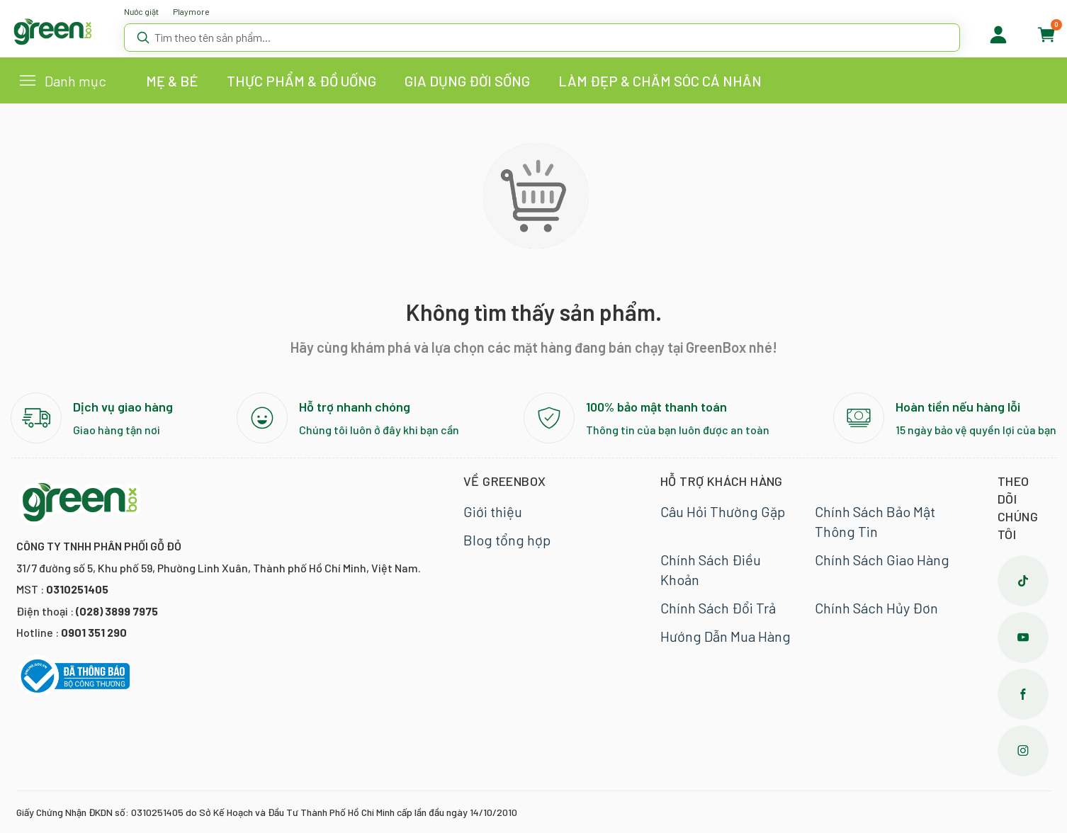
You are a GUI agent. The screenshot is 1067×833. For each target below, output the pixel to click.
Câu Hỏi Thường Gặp (722, 511)
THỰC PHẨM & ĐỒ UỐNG (301, 80)
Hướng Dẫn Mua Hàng (725, 636)
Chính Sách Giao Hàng (882, 559)
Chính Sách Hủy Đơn (876, 607)
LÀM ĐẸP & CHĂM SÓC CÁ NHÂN (660, 80)
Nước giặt (141, 11)
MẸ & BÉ (172, 80)
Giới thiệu (492, 511)
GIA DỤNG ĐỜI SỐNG (467, 80)
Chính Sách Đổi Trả (718, 607)
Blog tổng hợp (507, 539)
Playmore (191, 11)
